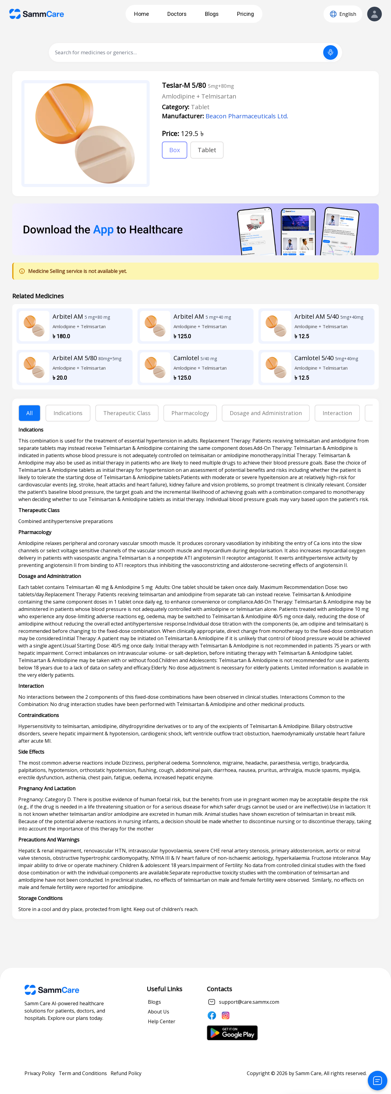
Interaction (337, 413)
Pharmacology (190, 413)
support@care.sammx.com (249, 1002)
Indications (67, 413)
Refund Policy (126, 1073)
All (29, 413)
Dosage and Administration (266, 413)
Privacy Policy (39, 1073)
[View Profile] (374, 14)
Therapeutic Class (127, 413)
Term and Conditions (83, 1073)
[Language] (342, 14)
